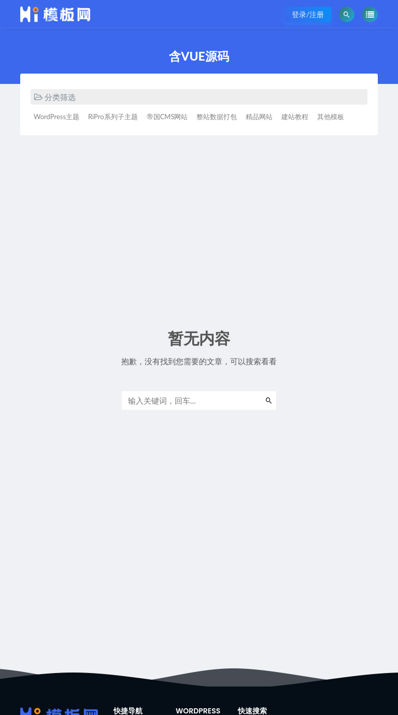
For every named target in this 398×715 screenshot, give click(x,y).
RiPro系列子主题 (113, 116)
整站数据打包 (216, 116)
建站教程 (294, 116)
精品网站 (259, 116)
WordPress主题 (56, 116)
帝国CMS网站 (167, 116)
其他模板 (330, 116)
